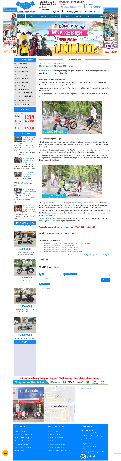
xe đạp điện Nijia (74, 255)
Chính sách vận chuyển (55, 441)
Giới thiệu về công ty (21, 431)
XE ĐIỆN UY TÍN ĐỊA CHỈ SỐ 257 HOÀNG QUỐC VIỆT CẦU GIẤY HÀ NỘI (67, 243)
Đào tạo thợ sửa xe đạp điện (23, 434)
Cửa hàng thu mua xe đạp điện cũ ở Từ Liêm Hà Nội (29, 174)
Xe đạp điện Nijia (45, 71)
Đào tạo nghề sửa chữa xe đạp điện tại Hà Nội (29, 160)
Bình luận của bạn (70, 274)
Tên (41, 274)
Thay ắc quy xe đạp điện (22, 450)
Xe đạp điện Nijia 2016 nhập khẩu (51, 218)
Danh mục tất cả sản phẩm (56, 447)
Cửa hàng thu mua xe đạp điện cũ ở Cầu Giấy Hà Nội (29, 191)
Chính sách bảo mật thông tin (56, 444)
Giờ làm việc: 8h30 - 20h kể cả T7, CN (59, 450)
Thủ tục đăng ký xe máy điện (23, 438)
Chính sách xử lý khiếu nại (55, 438)
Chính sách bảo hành (54, 434)
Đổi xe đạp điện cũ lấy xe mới (23, 447)
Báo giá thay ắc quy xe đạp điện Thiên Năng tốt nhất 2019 (29, 208)
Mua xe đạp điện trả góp (22, 444)
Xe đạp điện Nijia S (90, 142)
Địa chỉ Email (44, 284)
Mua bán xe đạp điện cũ (22, 441)
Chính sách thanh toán (54, 431)
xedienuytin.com (86, 388)
